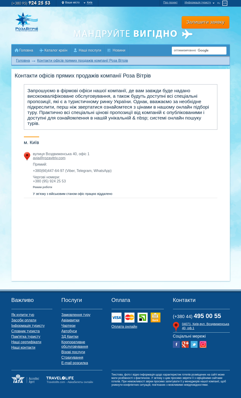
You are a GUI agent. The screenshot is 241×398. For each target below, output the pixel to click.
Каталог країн (55, 50)
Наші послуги (90, 50)
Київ (89, 2)
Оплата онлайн (124, 326)
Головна (26, 50)
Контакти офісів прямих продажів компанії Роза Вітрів (82, 60)
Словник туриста (25, 331)
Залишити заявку (205, 22)
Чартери (68, 326)
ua (224, 3)
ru (218, 3)
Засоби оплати (23, 320)
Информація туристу (198, 2)
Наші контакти (23, 347)
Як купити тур (22, 315)
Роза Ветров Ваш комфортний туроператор (31, 22)
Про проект (170, 2)
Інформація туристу (28, 326)
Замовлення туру (76, 315)
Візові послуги (73, 352)
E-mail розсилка (74, 363)
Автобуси (69, 331)
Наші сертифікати (26, 342)
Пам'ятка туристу (26, 336)
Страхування (72, 357)
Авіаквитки (70, 320)
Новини (119, 50)
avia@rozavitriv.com (49, 158)
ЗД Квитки (70, 336)
